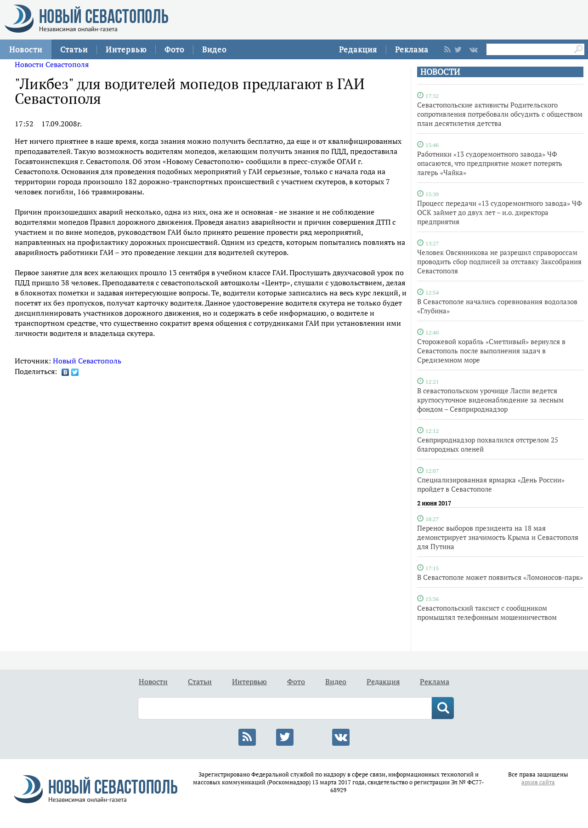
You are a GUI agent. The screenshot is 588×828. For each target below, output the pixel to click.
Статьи (74, 49)
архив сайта (538, 782)
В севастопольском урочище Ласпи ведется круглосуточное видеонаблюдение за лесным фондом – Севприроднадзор (490, 400)
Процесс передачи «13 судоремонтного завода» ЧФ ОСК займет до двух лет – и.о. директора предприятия (499, 212)
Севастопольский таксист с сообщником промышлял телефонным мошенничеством (487, 612)
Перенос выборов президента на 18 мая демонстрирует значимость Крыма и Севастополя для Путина (497, 537)
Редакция (358, 49)
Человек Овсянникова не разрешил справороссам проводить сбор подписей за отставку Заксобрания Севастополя (499, 261)
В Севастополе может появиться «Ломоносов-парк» (500, 577)
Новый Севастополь (87, 361)
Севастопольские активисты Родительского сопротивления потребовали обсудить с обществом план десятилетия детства (499, 114)
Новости (25, 49)
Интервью (126, 49)
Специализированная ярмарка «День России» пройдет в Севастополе (491, 484)
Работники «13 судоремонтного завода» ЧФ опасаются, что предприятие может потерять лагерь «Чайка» (489, 163)
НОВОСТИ (440, 72)
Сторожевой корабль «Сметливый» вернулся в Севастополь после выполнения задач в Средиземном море (491, 350)
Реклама (412, 49)
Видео (214, 49)
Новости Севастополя (52, 64)
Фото (174, 49)
